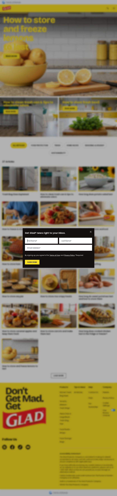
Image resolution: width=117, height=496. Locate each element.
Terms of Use (55, 255)
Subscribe (32, 262)
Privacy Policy (69, 255)
